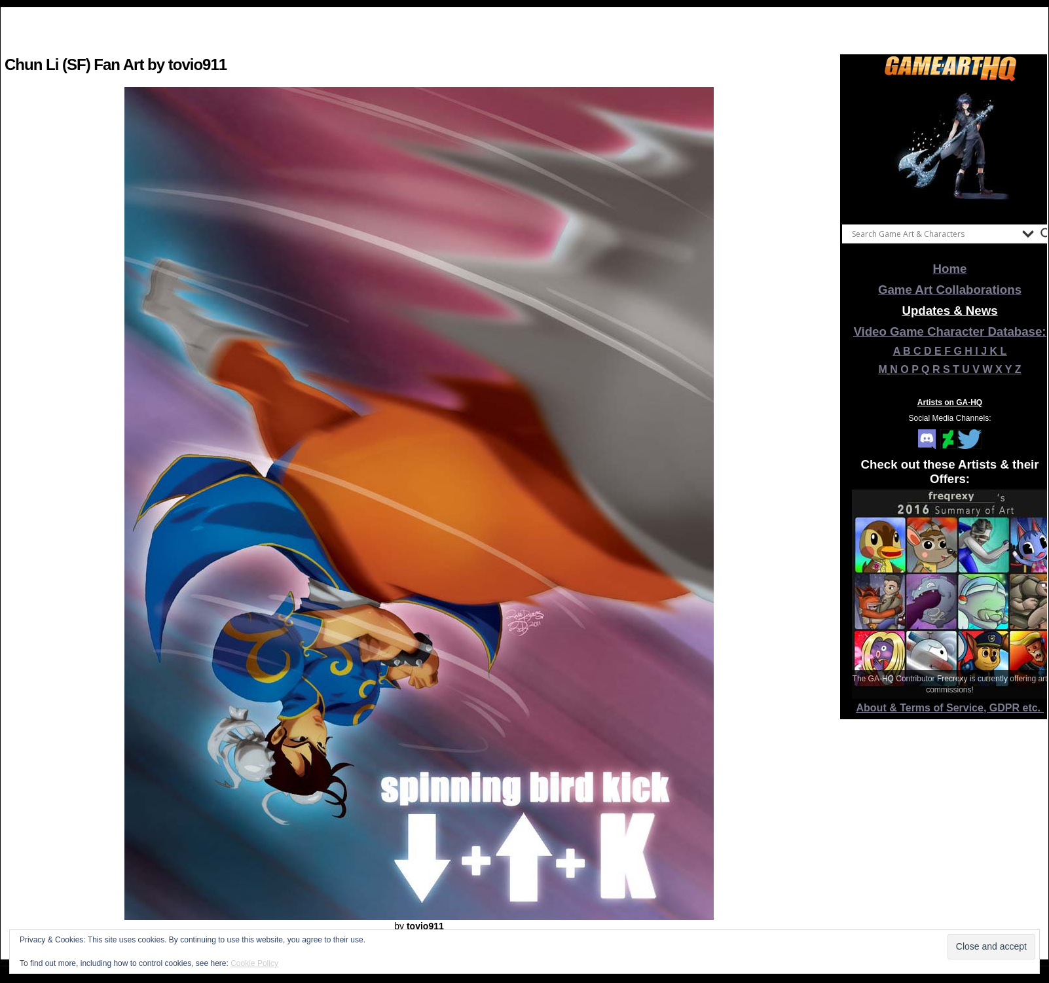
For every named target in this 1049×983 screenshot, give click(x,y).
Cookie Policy (254, 963)
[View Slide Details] (950, 150)
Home (950, 269)
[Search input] (934, 233)
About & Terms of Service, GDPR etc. (950, 707)
